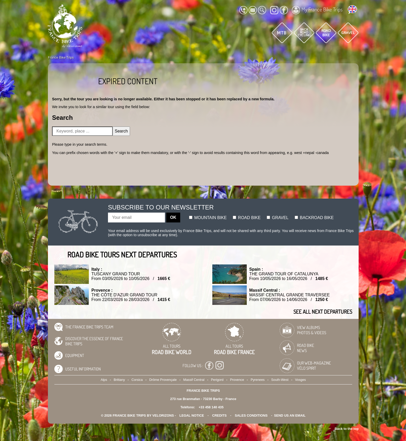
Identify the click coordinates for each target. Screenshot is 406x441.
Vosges (300, 380)
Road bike (247, 217)
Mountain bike (208, 217)
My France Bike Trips (317, 10)
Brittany (119, 380)
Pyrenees (258, 380)
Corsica (137, 380)
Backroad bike (314, 217)
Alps (104, 380)
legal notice (191, 415)
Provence (237, 380)
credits (219, 415)
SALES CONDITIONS (251, 415)
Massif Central (194, 380)
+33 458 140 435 (211, 407)
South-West (279, 380)
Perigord (217, 380)
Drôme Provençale (163, 380)
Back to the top (347, 429)
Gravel (277, 217)
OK (173, 217)
